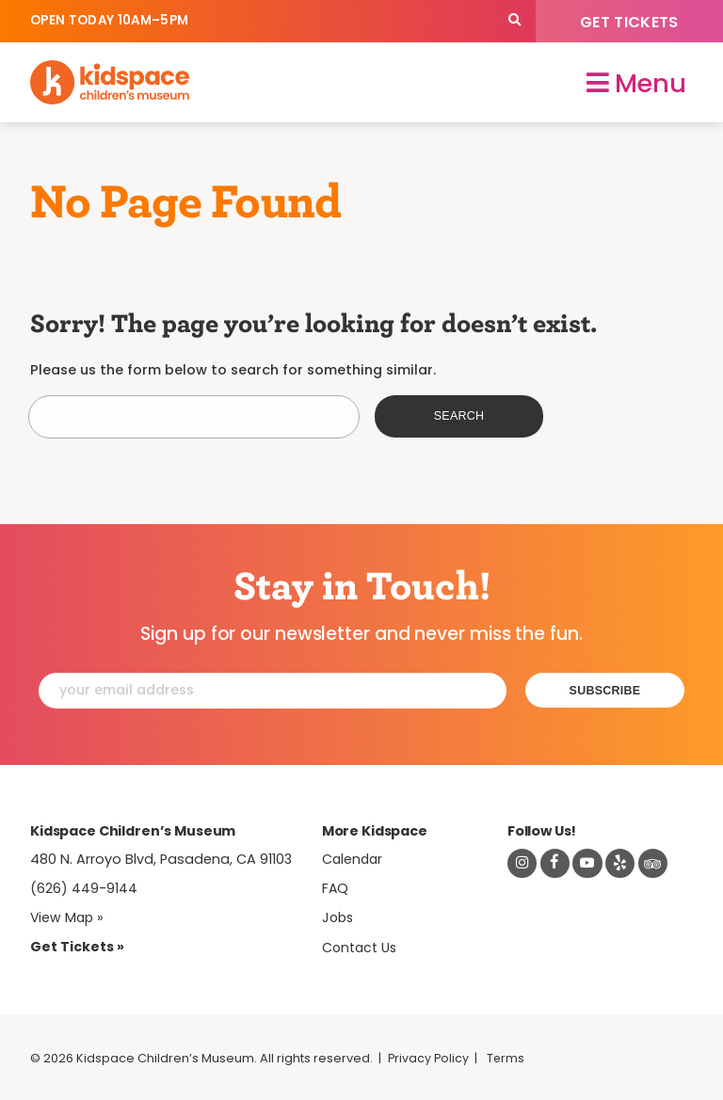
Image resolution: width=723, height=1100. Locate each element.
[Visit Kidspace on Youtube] (589, 861)
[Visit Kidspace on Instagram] (522, 861)
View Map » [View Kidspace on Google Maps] (68, 915)
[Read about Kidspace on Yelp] (623, 861)
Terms (508, 1056)
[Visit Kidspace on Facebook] (555, 861)
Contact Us (360, 945)
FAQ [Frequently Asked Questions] (335, 886)
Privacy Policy (429, 1056)
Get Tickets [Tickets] (629, 22)
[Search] (514, 21)
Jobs (339, 915)
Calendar (353, 856)
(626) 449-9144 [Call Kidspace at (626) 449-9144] (83, 886)
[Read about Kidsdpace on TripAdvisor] (656, 861)
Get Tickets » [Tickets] (77, 944)
